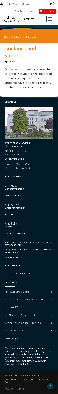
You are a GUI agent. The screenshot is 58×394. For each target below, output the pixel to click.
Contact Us (10, 382)
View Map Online (16, 158)
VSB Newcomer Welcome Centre (28, 315)
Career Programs (28, 338)
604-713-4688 (23, 167)
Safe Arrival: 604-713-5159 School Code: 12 (28, 299)
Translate (20, 11)
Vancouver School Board (28, 291)
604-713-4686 (23, 164)
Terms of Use (28, 379)
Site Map (43, 379)
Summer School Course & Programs (28, 322)
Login (32, 11)
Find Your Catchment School (19, 273)
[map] (1, 4)
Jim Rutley (11, 185)
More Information (12, 258)
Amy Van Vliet (12, 204)
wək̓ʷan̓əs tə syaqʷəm (19, 18)
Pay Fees (13, 4)
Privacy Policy (11, 379)
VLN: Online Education (28, 330)
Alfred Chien (12, 223)
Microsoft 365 (28, 307)
